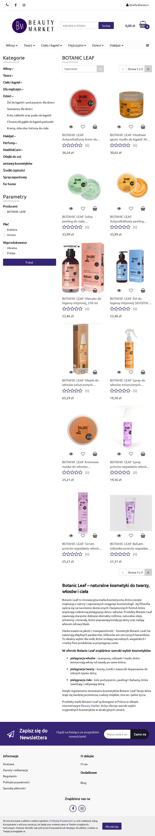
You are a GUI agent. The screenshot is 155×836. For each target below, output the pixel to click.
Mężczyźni (77, 45)
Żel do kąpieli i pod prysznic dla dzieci (31, 102)
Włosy (12, 45)
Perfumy (10, 143)
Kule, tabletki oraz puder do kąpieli (29, 115)
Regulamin (10, 776)
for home (9, 184)
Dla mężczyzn (13, 89)
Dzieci (98, 45)
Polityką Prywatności (61, 820)
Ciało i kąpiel (51, 45)
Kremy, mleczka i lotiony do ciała (27, 128)
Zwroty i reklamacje (15, 770)
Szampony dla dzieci (20, 109)
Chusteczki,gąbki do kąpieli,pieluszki (30, 121)
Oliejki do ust (12, 156)
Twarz (29, 45)
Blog (83, 782)
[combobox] (83, 68)
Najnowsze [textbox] (70, 68)
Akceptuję (111, 826)
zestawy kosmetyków (17, 163)
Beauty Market (90, 705)
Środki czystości (14, 170)
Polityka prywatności (16, 782)
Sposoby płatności (14, 788)
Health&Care (13, 150)
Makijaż (117, 45)
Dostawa (8, 764)
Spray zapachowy (15, 177)
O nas (84, 764)
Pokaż (29, 262)
